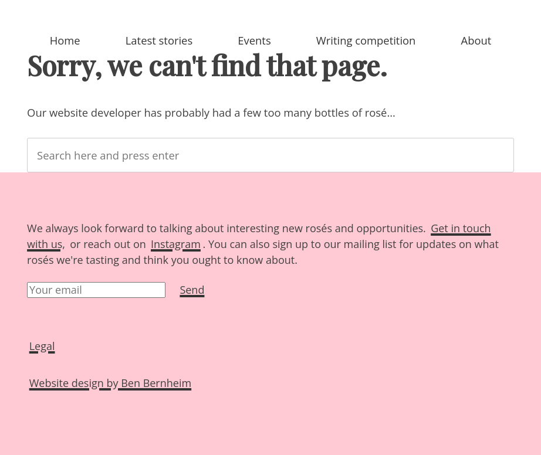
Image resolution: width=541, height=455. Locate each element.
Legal (42, 346)
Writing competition (366, 40)
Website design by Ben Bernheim (110, 383)
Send (192, 290)
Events (254, 40)
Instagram (176, 244)
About (476, 40)
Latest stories (159, 40)
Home (65, 40)
